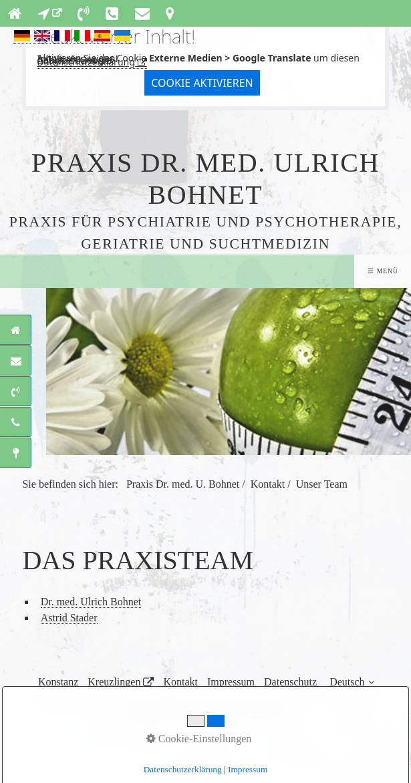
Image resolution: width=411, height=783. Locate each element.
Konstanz (58, 681)
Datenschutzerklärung (85, 61)
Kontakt (180, 681)
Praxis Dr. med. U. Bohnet (182, 484)
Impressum (231, 681)
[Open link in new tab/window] (50, 13)
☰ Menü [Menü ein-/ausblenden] (383, 271)
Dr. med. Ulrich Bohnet (91, 601)
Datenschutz (290, 681)
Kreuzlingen (114, 681)
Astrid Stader (69, 617)
